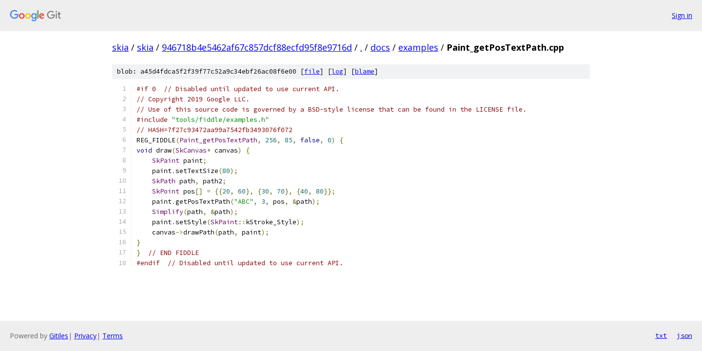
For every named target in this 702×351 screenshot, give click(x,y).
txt (661, 335)
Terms (112, 335)
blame (364, 71)
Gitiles (58, 335)
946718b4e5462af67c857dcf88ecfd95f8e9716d (257, 47)
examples (418, 47)
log (337, 71)
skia (120, 47)
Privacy (85, 335)
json (684, 335)
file (312, 71)
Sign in (682, 15)
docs (380, 47)
